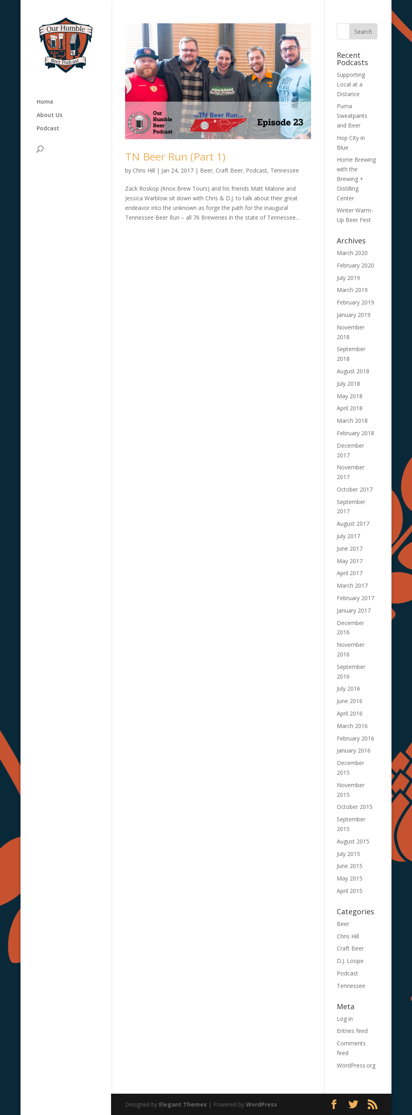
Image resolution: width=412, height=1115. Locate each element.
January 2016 (354, 750)
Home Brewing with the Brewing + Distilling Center (356, 179)
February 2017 (355, 598)
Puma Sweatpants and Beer (352, 115)
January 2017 (354, 610)
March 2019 (352, 290)
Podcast (48, 128)
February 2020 (355, 265)
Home (45, 102)
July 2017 (348, 536)
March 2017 (352, 585)
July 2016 (348, 688)
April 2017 (350, 573)
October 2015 (355, 807)
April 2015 (350, 891)
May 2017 (350, 561)
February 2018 (355, 433)
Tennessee (284, 170)
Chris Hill (144, 170)
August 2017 (353, 523)
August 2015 (353, 841)
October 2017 (355, 489)
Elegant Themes (183, 1104)
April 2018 (350, 408)
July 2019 (348, 278)
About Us (49, 115)
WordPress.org (356, 1065)
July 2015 (348, 854)
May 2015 (350, 878)
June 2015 (350, 866)
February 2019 (355, 302)
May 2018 (350, 396)
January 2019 (354, 315)
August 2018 (353, 371)
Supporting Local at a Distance (351, 84)
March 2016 (352, 726)
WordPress (261, 1104)
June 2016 (350, 701)
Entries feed (352, 1031)
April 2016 (350, 713)
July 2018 (348, 383)
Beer (206, 170)
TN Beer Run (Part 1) (175, 156)
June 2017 (350, 548)
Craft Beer (229, 170)
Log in (345, 1018)
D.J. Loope (350, 961)
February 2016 (355, 738)
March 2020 (352, 253)
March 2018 (352, 420)
